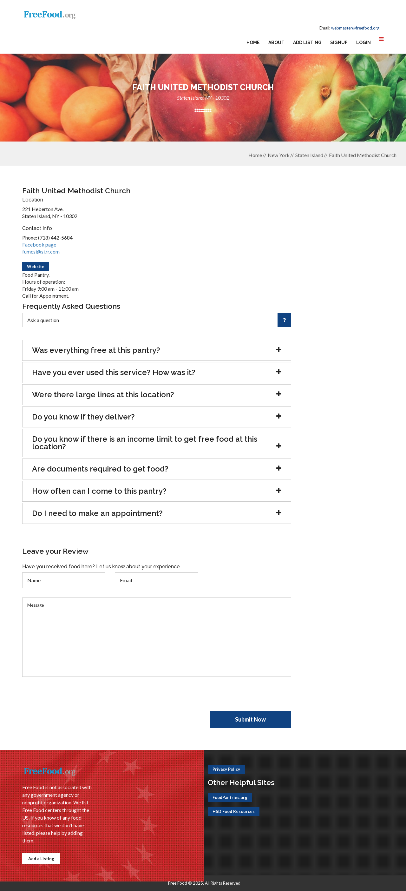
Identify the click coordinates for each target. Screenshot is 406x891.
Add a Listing (41, 858)
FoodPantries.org (230, 797)
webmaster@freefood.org (355, 27)
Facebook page (39, 244)
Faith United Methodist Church (362, 155)
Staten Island (309, 155)
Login (363, 42)
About (276, 42)
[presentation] (70, 698)
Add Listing (307, 42)
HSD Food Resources (234, 811)
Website (35, 266)
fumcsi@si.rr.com (41, 251)
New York (279, 155)
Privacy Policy (226, 769)
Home (253, 42)
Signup (339, 42)
